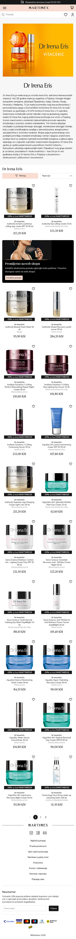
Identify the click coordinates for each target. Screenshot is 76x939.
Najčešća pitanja (38, 840)
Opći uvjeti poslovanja (38, 851)
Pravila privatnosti (38, 846)
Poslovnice (38, 862)
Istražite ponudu (13, 277)
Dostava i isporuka (38, 873)
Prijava (54, 908)
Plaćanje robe (38, 879)
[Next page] (45, 817)
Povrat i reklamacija (38, 868)
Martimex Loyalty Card (38, 857)
